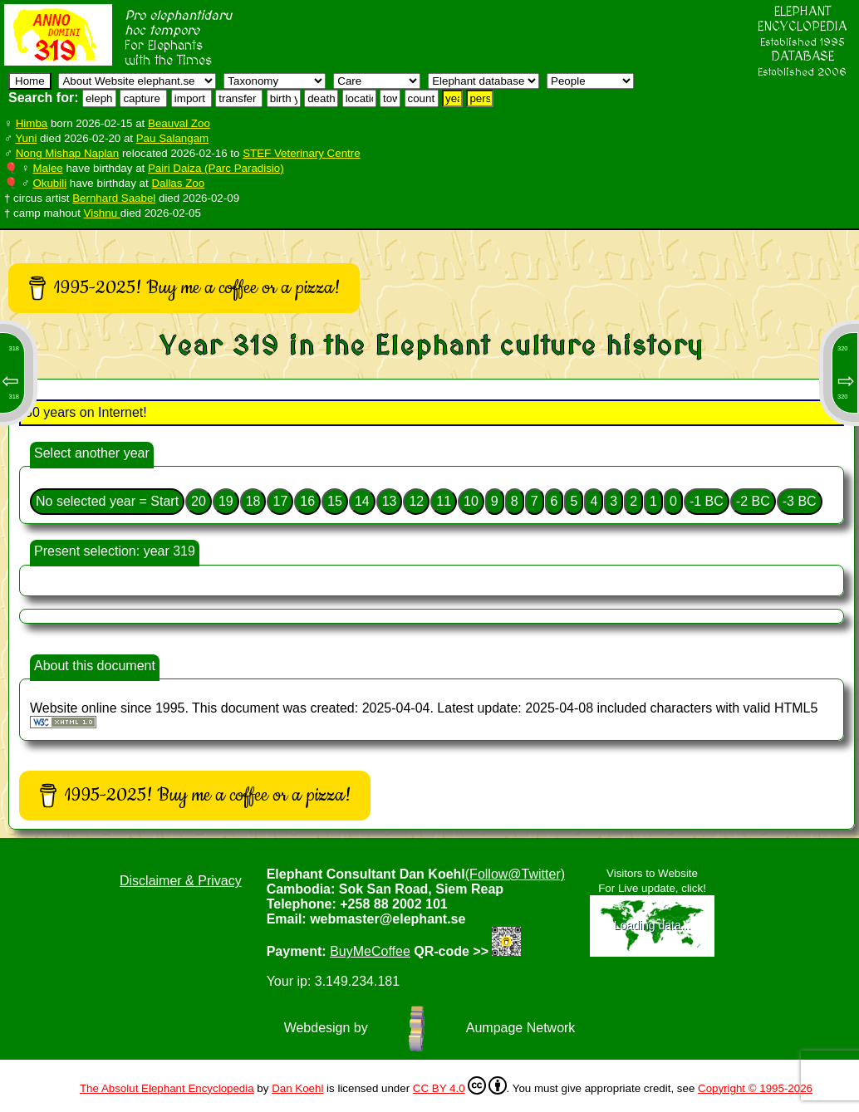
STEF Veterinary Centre (301, 153)
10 (471, 501)
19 (225, 501)
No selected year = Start (107, 501)
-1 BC (707, 501)
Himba (32, 123)
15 (334, 501)
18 (253, 501)
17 (279, 501)
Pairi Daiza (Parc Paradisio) (216, 168)
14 (362, 501)
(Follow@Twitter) (515, 874)
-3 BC (800, 501)
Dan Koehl (297, 1088)
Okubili (49, 183)
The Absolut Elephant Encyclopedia (167, 1088)
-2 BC (753, 501)
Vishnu (102, 213)
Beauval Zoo (179, 123)
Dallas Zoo (177, 183)
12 (416, 501)
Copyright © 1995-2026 (755, 1088)
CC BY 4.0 (460, 1085)
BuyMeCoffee (370, 951)
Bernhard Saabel (113, 198)
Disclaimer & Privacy (181, 881)
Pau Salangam (172, 138)
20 (198, 501)
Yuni (26, 138)
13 (389, 501)
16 (307, 501)
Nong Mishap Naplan (67, 153)
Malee (47, 168)
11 (443, 501)
